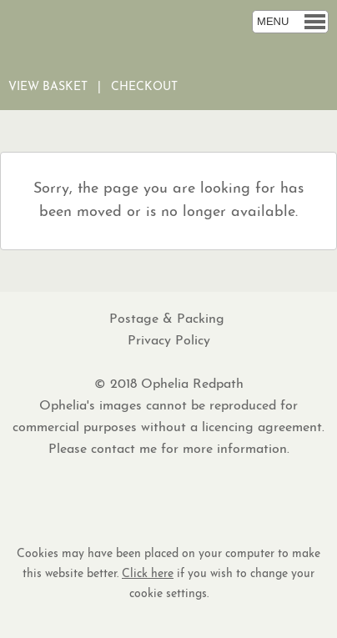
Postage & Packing (169, 319)
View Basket (48, 87)
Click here (148, 574)
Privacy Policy (169, 341)
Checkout (144, 87)
